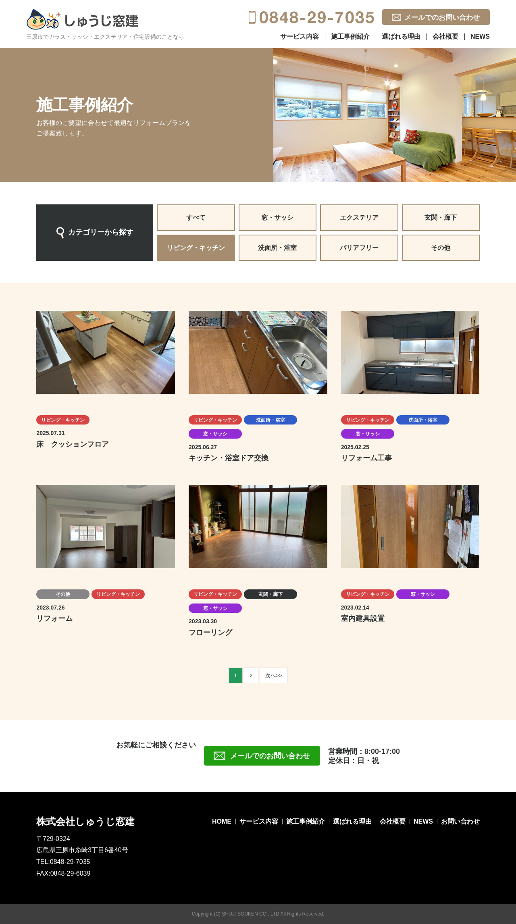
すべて (196, 217)
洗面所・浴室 (277, 247)
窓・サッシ (277, 217)
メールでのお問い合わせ (442, 17)
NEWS (480, 36)
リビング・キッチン (196, 247)
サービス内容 (299, 36)
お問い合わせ (460, 821)
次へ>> (273, 675)
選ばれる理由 (401, 36)
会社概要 (445, 36)
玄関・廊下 (440, 217)
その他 (440, 247)
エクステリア (359, 217)
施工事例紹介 (350, 36)
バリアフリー (359, 247)
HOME (221, 821)
